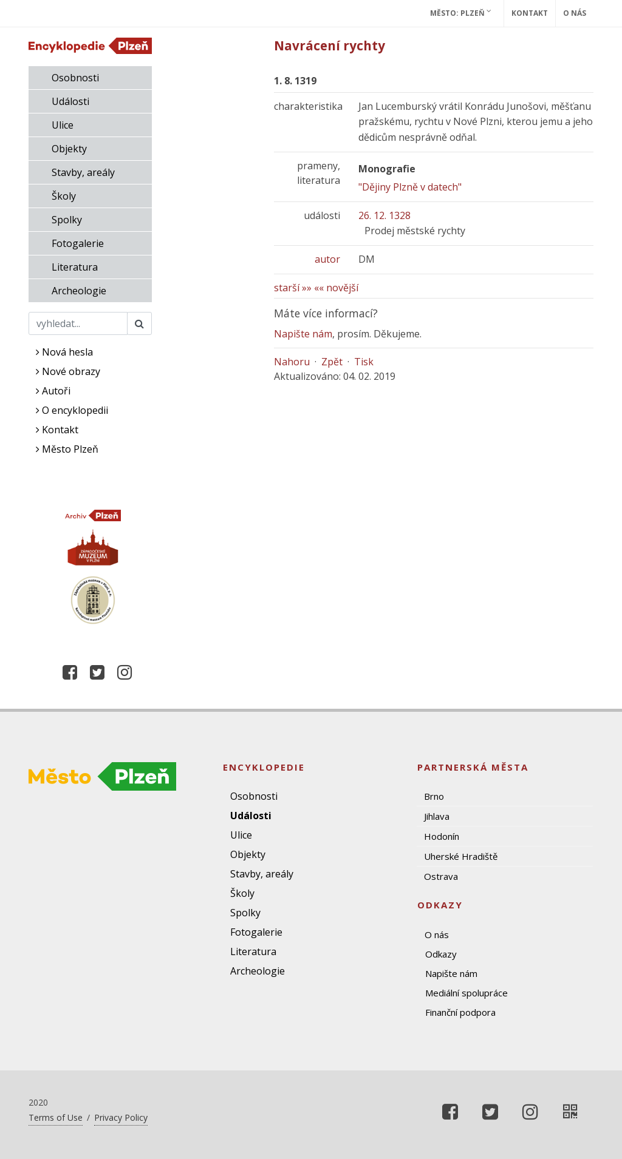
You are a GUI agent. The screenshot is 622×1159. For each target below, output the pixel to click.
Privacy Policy (121, 1117)
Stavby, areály (83, 172)
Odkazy (441, 954)
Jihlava (436, 816)
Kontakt (529, 13)
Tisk (364, 361)
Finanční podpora (460, 1012)
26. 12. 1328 (384, 215)
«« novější (336, 287)
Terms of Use (56, 1117)
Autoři (53, 390)
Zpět (332, 361)
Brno (434, 796)
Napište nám (303, 333)
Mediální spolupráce (466, 993)
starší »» (293, 287)
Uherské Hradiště (460, 856)
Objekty (69, 148)
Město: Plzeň (460, 12)
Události (70, 101)
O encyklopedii (72, 410)
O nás (574, 13)
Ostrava (441, 876)
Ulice (62, 125)
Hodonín (441, 836)
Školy (64, 196)
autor (327, 259)
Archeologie (79, 290)
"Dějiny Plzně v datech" (410, 187)
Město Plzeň (67, 449)
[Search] (78, 323)
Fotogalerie (78, 243)
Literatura (75, 267)
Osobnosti (75, 77)
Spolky (67, 219)
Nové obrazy (68, 371)
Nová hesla (64, 352)
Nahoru (292, 361)
